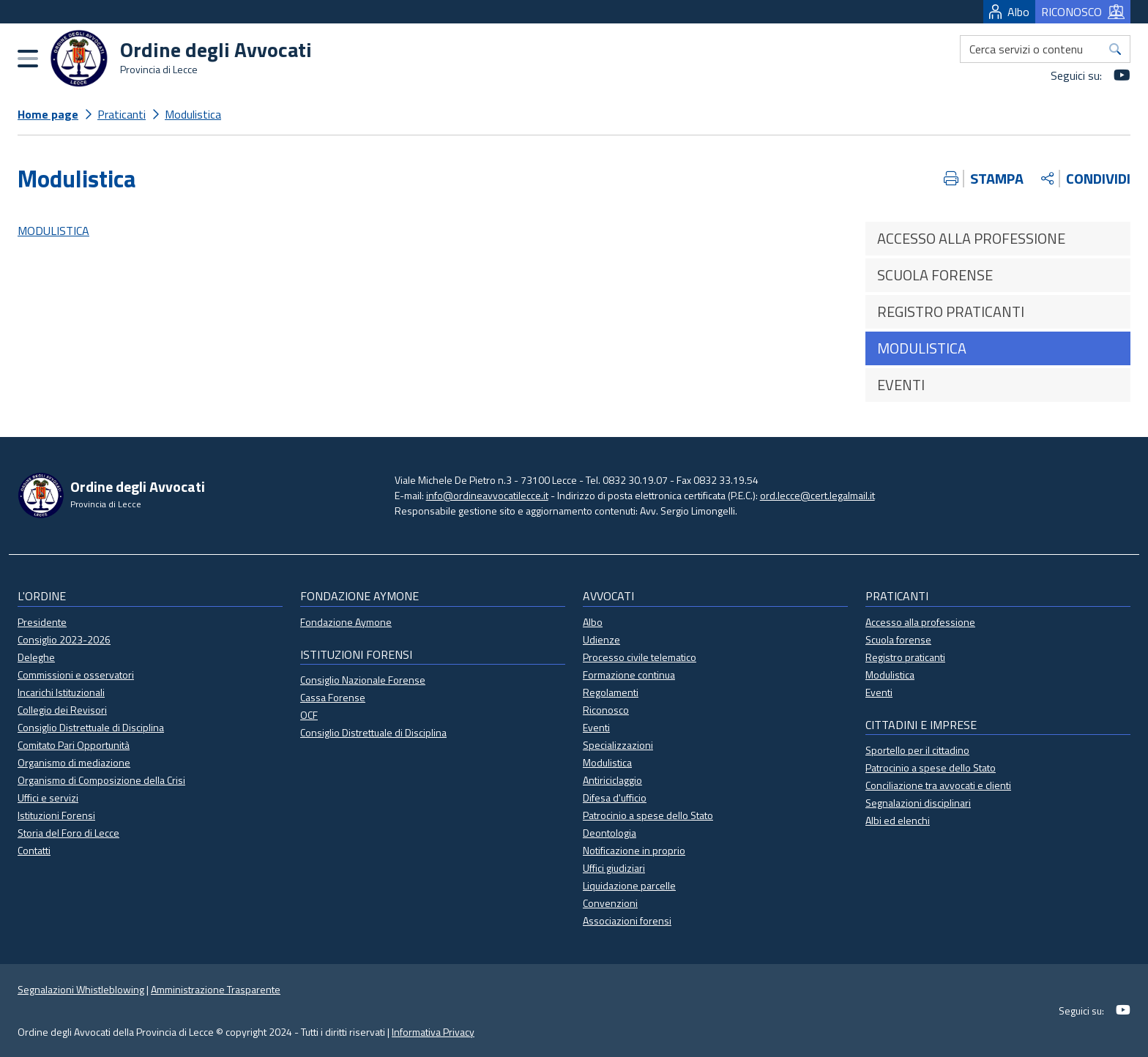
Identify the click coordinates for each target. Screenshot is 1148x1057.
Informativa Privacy (433, 1031)
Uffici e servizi (48, 797)
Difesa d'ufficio (614, 797)
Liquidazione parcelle (629, 885)
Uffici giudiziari (614, 867)
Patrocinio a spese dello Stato (648, 815)
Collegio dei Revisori (62, 709)
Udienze (601, 639)
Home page (48, 114)
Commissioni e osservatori (76, 674)
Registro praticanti (905, 657)
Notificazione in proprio (634, 850)
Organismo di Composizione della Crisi (101, 780)
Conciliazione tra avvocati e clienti (938, 785)
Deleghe (36, 657)
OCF (309, 714)
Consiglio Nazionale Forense (362, 679)
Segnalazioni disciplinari (918, 802)
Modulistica (193, 114)
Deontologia (609, 832)
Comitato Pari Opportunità (74, 744)
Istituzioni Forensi (56, 815)
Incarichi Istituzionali (61, 692)
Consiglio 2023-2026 (64, 639)
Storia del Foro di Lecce (68, 832)
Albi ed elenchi (897, 820)
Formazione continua (629, 674)
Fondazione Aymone (346, 622)
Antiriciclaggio (612, 780)
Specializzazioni (618, 744)
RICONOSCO (1083, 11)
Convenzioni (610, 903)
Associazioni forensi (627, 920)
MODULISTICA (53, 230)
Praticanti (121, 114)
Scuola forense (898, 639)
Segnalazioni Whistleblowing (81, 989)
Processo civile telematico (639, 657)
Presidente (42, 622)
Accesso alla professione (920, 622)
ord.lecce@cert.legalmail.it (817, 495)
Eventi (596, 727)
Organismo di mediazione (74, 762)
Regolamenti (610, 692)
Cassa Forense (332, 697)
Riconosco (606, 709)
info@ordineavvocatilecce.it (487, 495)
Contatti (34, 850)
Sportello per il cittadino (917, 750)
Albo (1009, 11)
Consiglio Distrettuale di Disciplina (91, 727)
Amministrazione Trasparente (215, 989)
